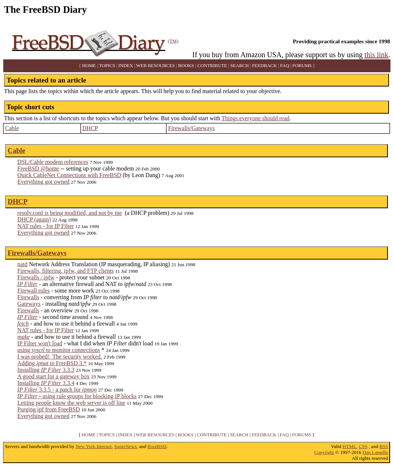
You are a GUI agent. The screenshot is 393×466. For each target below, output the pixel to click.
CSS (363, 446)
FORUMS (302, 65)
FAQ (284, 65)
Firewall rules (33, 290)
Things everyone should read (255, 118)
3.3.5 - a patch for (57, 389)
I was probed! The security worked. (59, 356)
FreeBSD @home (38, 168)
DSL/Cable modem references (52, 162)
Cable (12, 128)
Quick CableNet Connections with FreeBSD (69, 175)
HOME (89, 65)
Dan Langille (375, 452)
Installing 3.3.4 (45, 383)
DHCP (90, 128)
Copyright (324, 452)
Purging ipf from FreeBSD (48, 409)
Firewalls (28, 297)
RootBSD (156, 446)
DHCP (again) (34, 219)
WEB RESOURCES (155, 65)
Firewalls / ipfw (35, 277)
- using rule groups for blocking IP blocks (77, 396)
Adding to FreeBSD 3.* (51, 363)
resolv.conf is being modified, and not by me (69, 213)
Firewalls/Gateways (191, 128)
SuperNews (125, 446)
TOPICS (107, 65)
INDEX (125, 65)
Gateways (28, 304)
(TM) (173, 41)
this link (376, 55)
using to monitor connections (58, 350)
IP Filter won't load (39, 343)
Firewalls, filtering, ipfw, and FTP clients (65, 271)
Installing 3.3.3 (45, 370)
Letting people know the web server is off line (71, 403)
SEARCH (239, 65)
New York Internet (93, 446)
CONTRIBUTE (212, 65)
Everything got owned (43, 182)
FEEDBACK (264, 65)
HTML (349, 446)
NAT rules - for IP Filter (45, 226)
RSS (383, 446)
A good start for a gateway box (53, 376)
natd (22, 264)
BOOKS (186, 65)
